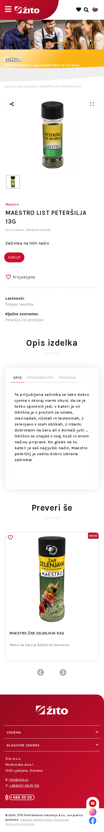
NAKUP (14, 257)
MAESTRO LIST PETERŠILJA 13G (60, 86)
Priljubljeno (24, 277)
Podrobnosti (40, 378)
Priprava (67, 378)
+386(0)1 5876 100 (24, 785)
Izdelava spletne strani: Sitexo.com (44, 819)
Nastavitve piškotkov (20, 824)
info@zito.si (18, 780)
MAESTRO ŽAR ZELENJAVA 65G (37, 633)
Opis (17, 378)
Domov (9, 86)
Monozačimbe (27, 86)
